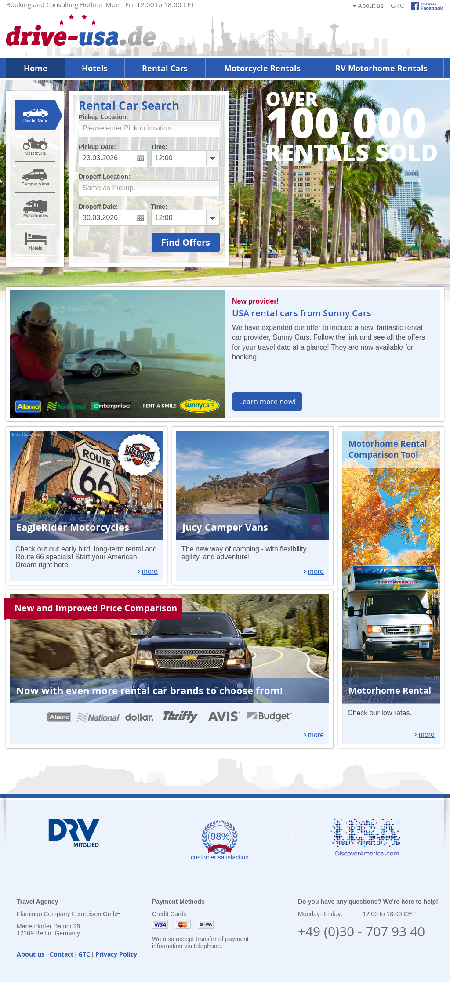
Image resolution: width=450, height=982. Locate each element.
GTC (398, 5)
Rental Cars (165, 68)
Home (35, 68)
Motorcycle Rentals (262, 68)
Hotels (95, 68)
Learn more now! (267, 401)
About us (371, 5)
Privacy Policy (116, 954)
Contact (61, 954)
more (150, 571)
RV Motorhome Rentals (381, 68)
